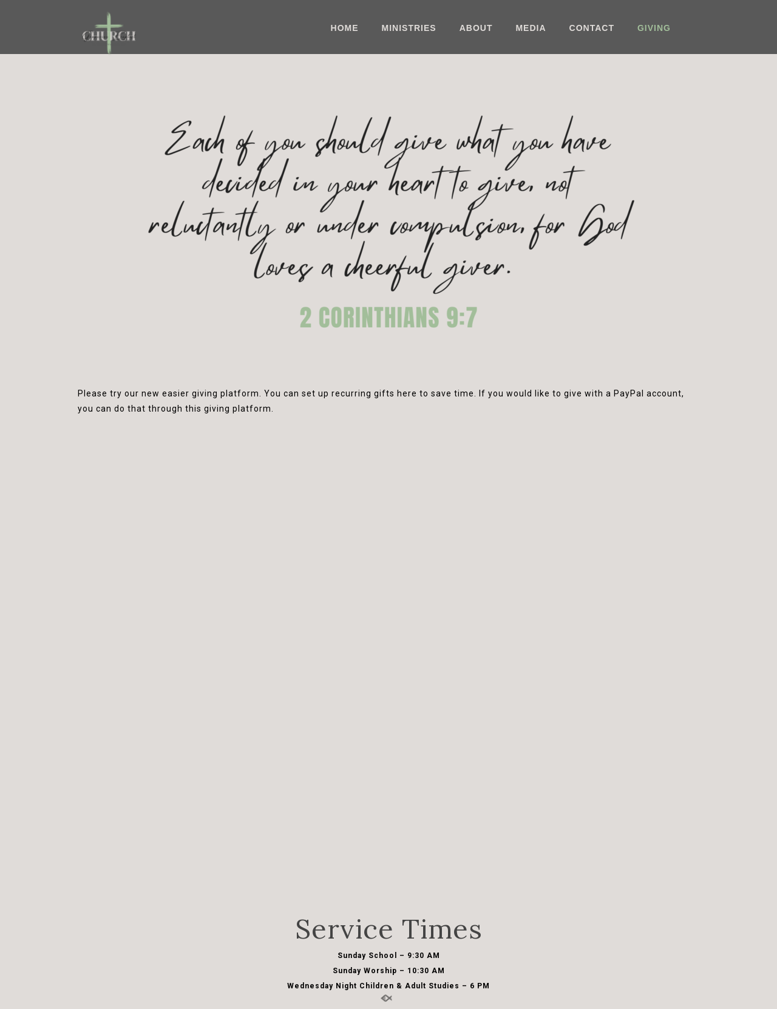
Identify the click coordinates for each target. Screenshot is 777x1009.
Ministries (409, 28)
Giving (654, 28)
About (476, 28)
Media (530, 28)
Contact (591, 28)
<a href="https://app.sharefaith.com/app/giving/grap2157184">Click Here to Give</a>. (388, 659)
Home (345, 28)
